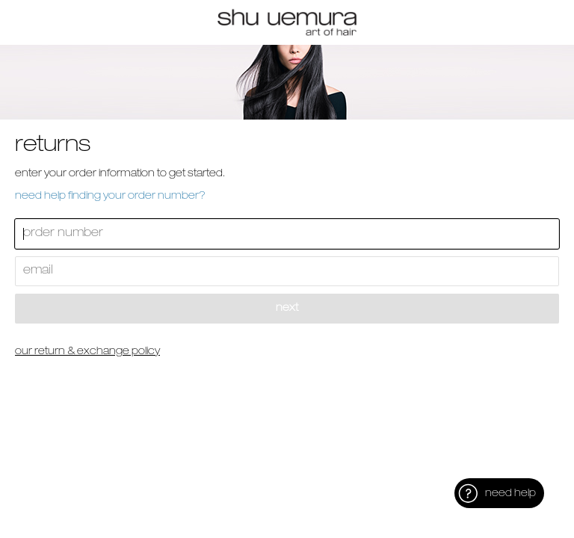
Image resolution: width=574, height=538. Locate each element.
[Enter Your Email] (287, 271)
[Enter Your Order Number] (287, 234)
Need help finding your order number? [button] (110, 196)
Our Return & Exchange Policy (87, 352)
